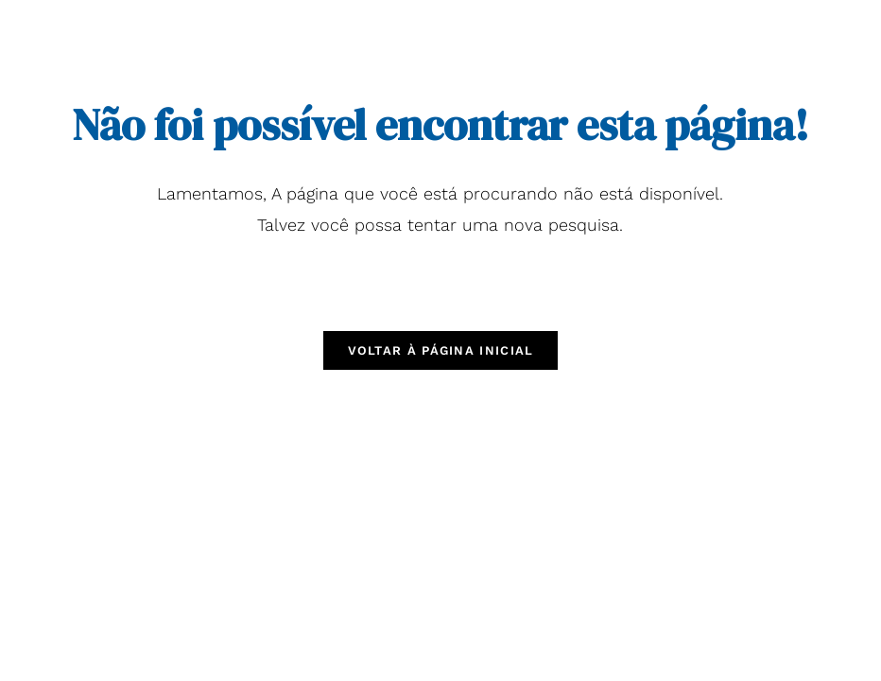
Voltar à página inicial (441, 350)
